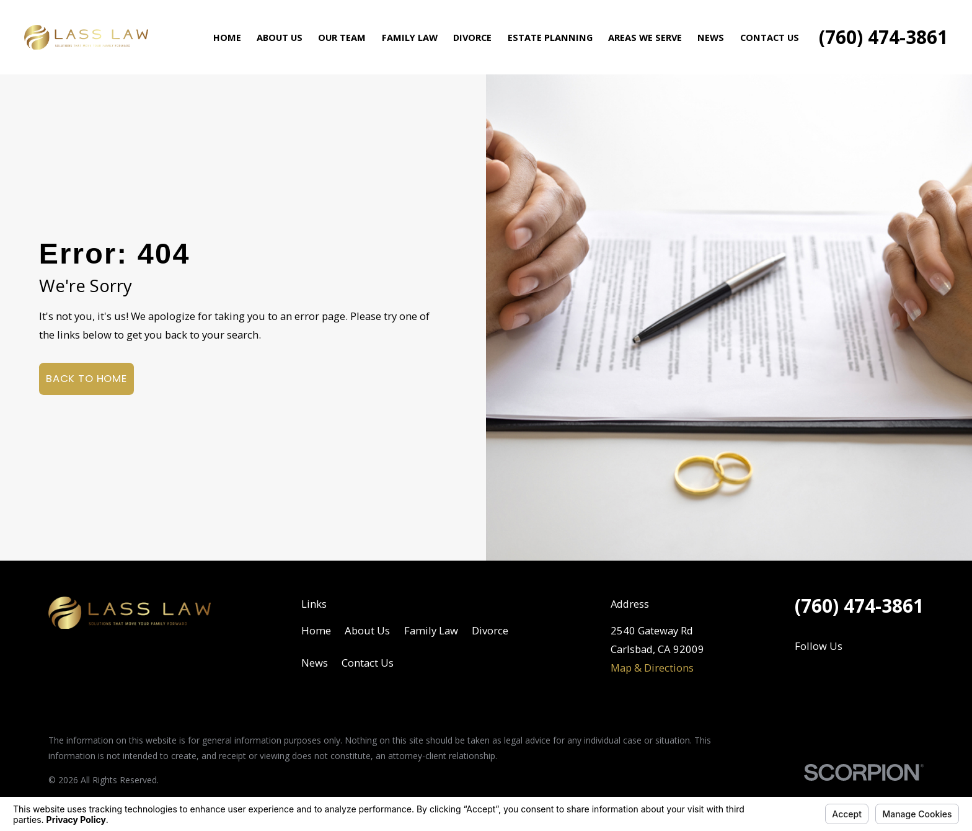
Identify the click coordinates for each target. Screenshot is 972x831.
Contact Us (368, 662)
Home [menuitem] (227, 37)
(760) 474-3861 (883, 37)
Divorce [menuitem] (472, 37)
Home (316, 630)
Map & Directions (652, 667)
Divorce (490, 630)
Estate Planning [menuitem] (550, 37)
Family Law (431, 630)
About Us (367, 630)
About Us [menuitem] (280, 37)
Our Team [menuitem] (342, 37)
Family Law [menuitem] (410, 37)
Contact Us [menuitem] (769, 37)
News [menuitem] (710, 37)
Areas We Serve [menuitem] (645, 37)
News (314, 662)
